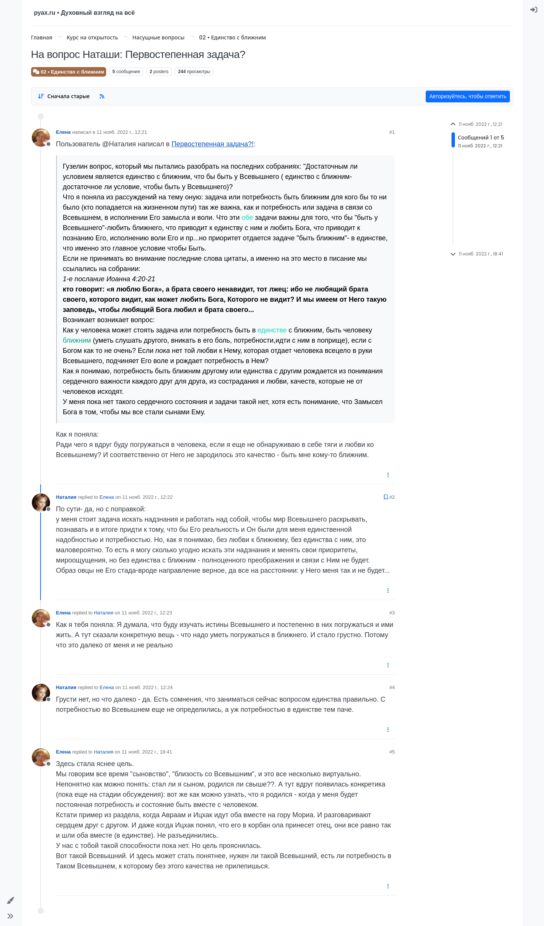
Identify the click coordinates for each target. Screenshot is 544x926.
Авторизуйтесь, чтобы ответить (467, 96)
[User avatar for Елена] (41, 137)
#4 (392, 687)
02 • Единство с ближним (68, 72)
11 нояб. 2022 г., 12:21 (122, 132)
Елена (63, 132)
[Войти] (534, 9)
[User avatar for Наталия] (41, 503)
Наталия (66, 497)
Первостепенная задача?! (212, 144)
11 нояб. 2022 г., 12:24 (147, 687)
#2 (392, 497)
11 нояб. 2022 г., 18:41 (147, 752)
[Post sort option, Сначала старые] (63, 96)
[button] (10, 900)
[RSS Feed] (102, 96)
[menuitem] (534, 9)
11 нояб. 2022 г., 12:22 (147, 497)
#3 (392, 613)
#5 (392, 752)
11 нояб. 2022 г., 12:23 (147, 613)
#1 (392, 132)
